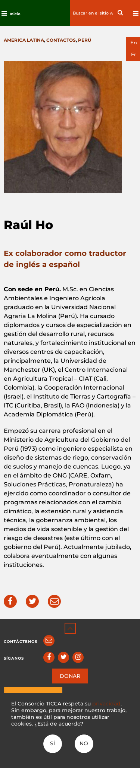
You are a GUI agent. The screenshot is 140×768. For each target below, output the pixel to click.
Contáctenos (20, 641)
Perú (84, 40)
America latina (24, 40)
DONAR (70, 676)
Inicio (15, 14)
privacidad (106, 703)
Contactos (61, 40)
